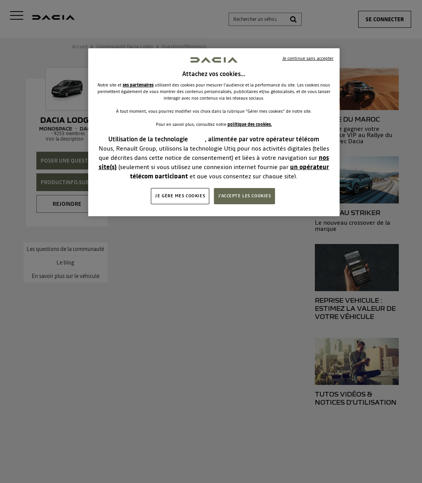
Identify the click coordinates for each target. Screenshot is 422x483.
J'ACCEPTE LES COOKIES (244, 196)
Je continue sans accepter (308, 58)
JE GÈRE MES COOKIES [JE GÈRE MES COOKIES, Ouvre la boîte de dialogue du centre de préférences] (180, 196)
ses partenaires (138, 85)
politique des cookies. (249, 124)
